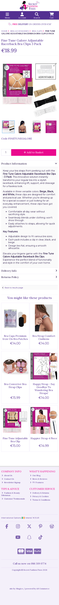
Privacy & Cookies (39, 496)
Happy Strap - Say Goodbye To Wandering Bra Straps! (44, 388)
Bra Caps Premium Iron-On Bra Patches (15, 337)
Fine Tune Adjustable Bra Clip (15, 440)
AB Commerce (42, 588)
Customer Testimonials (13, 499)
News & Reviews (38, 479)
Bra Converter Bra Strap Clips (15, 385)
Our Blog (35, 475)
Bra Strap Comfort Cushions (43, 337)
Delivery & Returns (39, 493)
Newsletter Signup (11, 482)
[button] (55, 64)
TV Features (37, 482)
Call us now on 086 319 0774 (29, 563)
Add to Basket (33, 152)
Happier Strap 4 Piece (44, 438)
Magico (19, 588)
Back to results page (14, 287)
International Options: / (20, 518)
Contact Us (8, 479)
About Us (7, 475)
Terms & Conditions (40, 500)
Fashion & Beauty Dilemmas (10, 494)
